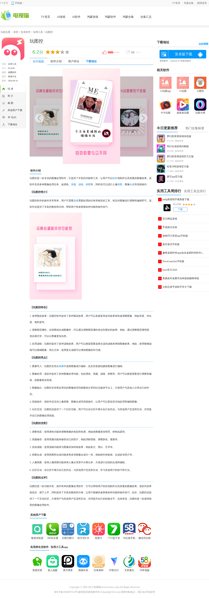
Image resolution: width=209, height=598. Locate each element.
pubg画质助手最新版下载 (175, 199)
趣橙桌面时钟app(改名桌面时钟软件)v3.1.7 (183, 253)
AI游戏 (61, 16)
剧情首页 (202, 3)
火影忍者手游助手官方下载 (177, 287)
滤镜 (80, 184)
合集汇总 (146, 16)
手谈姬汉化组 (169, 227)
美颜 (73, 184)
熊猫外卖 (83, 570)
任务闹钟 (98, 570)
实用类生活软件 (39, 547)
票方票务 (68, 570)
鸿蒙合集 (128, 16)
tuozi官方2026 (169, 270)
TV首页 (4, 3)
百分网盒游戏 (169, 218)
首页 (15, 32)
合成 (132, 184)
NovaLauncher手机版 (173, 261)
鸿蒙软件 (110, 16)
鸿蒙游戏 (92, 16)
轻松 (115, 178)
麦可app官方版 (175, 176)
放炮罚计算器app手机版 (175, 235)
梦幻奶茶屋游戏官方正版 (180, 156)
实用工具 (38, 32)
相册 (61, 366)
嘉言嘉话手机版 (171, 244)
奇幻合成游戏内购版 (178, 146)
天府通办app (129, 571)
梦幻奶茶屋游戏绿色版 (179, 136)
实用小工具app (59, 547)
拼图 (88, 184)
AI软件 (76, 16)
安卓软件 (25, 32)
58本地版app (144, 571)
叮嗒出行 (114, 570)
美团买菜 (37, 570)
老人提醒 (52, 570)
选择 (75, 200)
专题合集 (188, 3)
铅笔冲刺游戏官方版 (178, 166)
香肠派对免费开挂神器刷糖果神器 (180, 278)
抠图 (119, 184)
